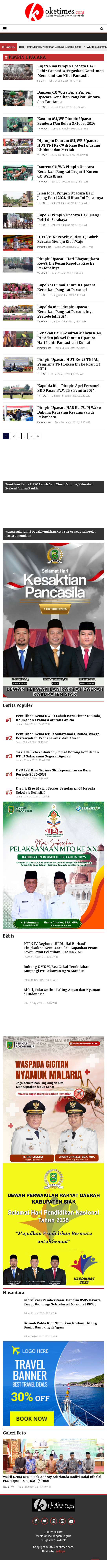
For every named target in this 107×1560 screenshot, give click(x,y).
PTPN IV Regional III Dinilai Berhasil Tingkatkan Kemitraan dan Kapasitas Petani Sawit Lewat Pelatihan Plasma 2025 (61, 948)
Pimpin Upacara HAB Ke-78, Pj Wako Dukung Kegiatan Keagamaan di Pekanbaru (69, 412)
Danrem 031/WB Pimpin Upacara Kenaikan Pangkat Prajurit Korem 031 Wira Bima (67, 172)
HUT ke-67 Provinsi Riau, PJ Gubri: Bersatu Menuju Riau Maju (67, 239)
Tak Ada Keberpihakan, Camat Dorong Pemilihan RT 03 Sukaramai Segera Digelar (57, 754)
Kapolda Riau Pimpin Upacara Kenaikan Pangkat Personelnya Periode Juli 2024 (65, 312)
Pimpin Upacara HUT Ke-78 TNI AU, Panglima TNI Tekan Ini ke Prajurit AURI (68, 364)
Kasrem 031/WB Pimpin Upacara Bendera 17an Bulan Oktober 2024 (66, 121)
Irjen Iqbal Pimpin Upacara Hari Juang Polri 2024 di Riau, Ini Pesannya (70, 195)
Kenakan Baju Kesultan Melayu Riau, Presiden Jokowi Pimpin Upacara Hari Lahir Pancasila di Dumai (69, 338)
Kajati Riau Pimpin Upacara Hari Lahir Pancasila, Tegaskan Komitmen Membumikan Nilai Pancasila (70, 71)
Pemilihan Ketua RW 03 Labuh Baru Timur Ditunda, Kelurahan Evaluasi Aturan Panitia (58, 718)
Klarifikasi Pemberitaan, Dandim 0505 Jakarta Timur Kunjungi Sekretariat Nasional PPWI (62, 1302)
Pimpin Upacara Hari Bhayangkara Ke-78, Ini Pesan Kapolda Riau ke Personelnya (68, 264)
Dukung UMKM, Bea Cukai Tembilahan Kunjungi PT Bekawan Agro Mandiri (57, 969)
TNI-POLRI (42, 107)
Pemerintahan (44, 247)
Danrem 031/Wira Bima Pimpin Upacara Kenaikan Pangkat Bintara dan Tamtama (68, 97)
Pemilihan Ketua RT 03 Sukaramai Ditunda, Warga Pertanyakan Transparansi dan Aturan (58, 736)
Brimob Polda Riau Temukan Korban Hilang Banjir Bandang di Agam (60, 1325)
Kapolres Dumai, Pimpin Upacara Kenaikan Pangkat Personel (66, 287)
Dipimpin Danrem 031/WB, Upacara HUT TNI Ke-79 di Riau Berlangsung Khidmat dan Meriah (68, 145)
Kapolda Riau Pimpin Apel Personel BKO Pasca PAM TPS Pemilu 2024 (68, 388)
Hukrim (41, 80)
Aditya (60, 1551)
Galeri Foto (8, 1487)
